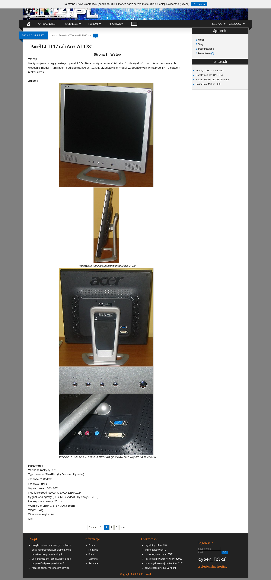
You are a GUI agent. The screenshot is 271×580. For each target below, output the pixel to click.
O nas (91, 545)
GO (225, 552)
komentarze (204, 53)
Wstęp (201, 39)
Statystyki (93, 559)
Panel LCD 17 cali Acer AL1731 (61, 46)
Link (30, 518)
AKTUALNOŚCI (47, 23)
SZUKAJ (217, 23)
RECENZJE (71, 23)
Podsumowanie (206, 49)
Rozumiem (199, 4)
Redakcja (93, 550)
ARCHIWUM (116, 23)
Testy (200, 44)
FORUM (93, 23)
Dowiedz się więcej (177, 3)
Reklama (93, 563)
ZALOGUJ (235, 23)
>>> (123, 527)
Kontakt (92, 554)
